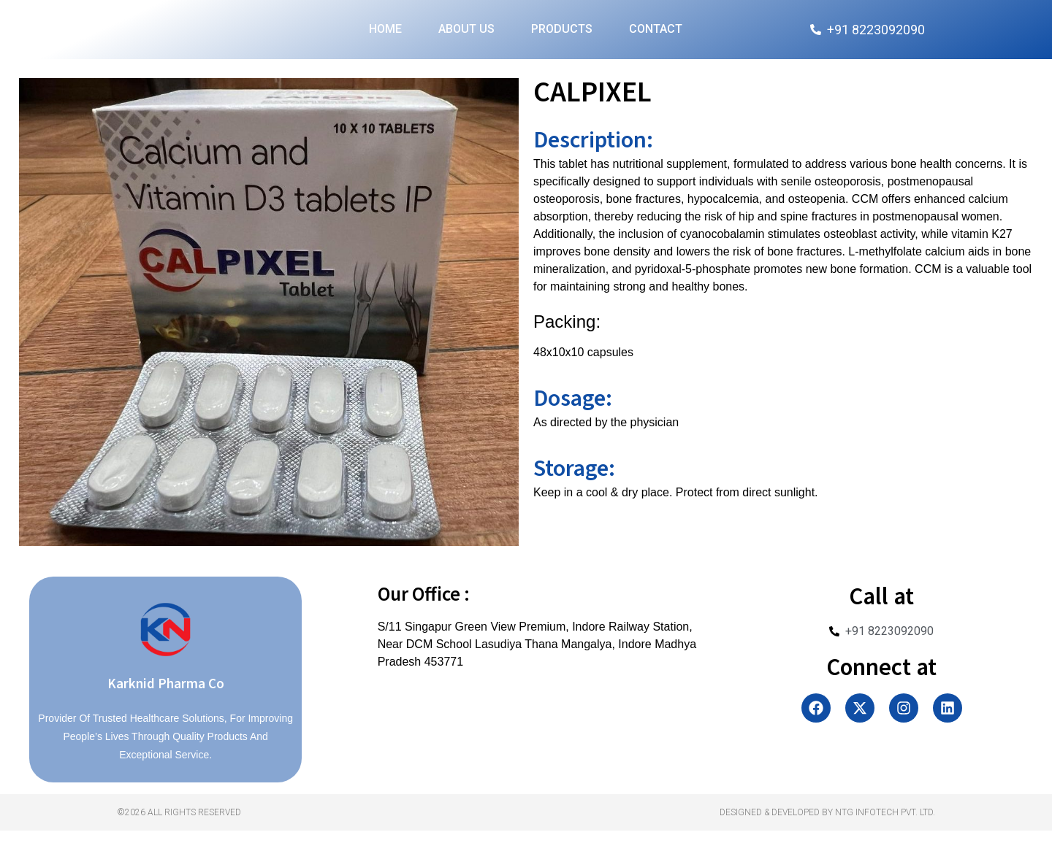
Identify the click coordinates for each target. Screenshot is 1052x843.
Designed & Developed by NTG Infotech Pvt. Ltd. (827, 825)
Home (385, 35)
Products (561, 35)
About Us (466, 35)
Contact (655, 35)
